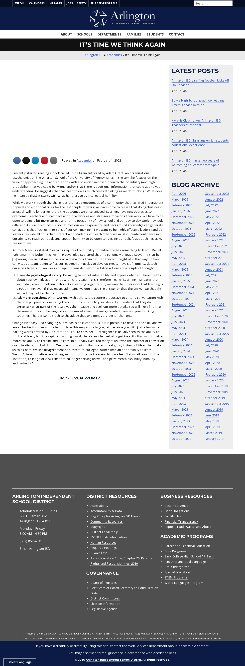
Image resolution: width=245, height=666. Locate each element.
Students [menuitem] (155, 34)
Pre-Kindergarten (177, 567)
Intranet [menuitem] (55, 3)
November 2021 (216, 252)
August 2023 (180, 380)
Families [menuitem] (134, 34)
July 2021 (211, 275)
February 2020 (215, 374)
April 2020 (212, 363)
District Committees (105, 598)
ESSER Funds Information (108, 537)
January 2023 (181, 421)
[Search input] (212, 3)
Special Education (177, 572)
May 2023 (178, 398)
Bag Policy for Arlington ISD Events (115, 516)
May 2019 (212, 421)
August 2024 (180, 310)
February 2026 (182, 205)
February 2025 (182, 275)
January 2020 (214, 380)
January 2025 (181, 281)
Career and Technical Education (187, 546)
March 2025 (180, 269)
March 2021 (213, 299)
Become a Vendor (177, 506)
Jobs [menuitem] (70, 3)
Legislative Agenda (103, 609)
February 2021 (215, 304)
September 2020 (217, 334)
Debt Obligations (177, 511)
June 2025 (178, 252)
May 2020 (212, 357)
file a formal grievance (106, 653)
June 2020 (212, 351)
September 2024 (183, 304)
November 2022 (183, 433)
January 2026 (181, 211)
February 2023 (182, 415)
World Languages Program (184, 583)
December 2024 (183, 287)
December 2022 (183, 427)
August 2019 (214, 409)
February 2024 (182, 345)
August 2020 (214, 339)
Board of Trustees (103, 583)
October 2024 (181, 299)
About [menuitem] (66, 34)
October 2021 (215, 258)
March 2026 (180, 199)
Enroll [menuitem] (20, 3)
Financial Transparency (181, 521)
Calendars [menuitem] (37, 3)
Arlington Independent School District (113, 659)
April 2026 (179, 194)
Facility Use (173, 516)
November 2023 (183, 363)
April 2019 (212, 427)
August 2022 (214, 199)
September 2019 (217, 404)
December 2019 (216, 386)
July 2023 (178, 386)
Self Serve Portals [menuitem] (104, 3)
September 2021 (217, 264)
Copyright (97, 527)
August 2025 (180, 240)
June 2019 (212, 415)
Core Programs (175, 551)
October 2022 (181, 439)
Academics (84, 160)
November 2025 (183, 223)
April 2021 (212, 293)
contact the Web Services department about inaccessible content (159, 646)
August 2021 (214, 269)
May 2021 (212, 287)
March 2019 (213, 433)
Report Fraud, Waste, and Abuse (188, 527)
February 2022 (215, 234)
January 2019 (214, 439)
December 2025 (183, 217)
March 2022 (213, 229)
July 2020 (211, 345)
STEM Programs (176, 577)
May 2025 (178, 258)
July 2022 (211, 205)
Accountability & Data (106, 511)
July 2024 (178, 316)
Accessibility (99, 506)
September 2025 (183, 234)
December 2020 (216, 316)
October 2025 (181, 229)
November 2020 (216, 322)
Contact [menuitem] (176, 34)
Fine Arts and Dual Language (185, 562)
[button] (231, 3)
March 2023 (180, 409)
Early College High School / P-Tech (189, 556)
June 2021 (212, 281)
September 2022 (217, 194)
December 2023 (183, 357)
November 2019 (216, 392)
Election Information (105, 604)
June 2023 (178, 392)
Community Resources (106, 521)
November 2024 (183, 293)
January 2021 (214, 310)
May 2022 (212, 217)
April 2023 (179, 404)
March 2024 (180, 339)
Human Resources (103, 542)
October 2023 (181, 369)
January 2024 (181, 351)
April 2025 (179, 264)
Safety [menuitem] (81, 3)
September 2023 (183, 374)
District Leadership (104, 532)
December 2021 (216, 246)
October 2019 (215, 398)
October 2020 (215, 328)
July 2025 (178, 246)
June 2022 (212, 211)
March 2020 (213, 369)
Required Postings (103, 548)
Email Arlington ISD (35, 548)
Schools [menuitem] (84, 34)
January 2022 (214, 240)
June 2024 (178, 322)
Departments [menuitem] (109, 34)
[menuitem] (204, 475)
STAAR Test (98, 553)
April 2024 (179, 334)
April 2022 (212, 223)
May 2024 (178, 328)
